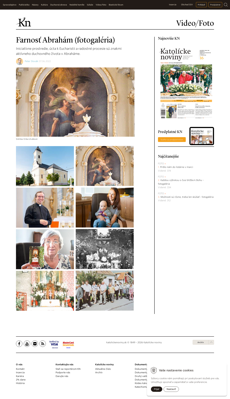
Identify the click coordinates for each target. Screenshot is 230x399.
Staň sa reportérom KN (68, 369)
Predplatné (215, 5)
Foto (161, 163)
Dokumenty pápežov (146, 369)
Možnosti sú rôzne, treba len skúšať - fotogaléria (187, 197)
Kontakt (20, 369)
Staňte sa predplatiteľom (172, 139)
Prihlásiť (201, 5)
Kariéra (20, 376)
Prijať (156, 389)
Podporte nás (63, 372)
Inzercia (172, 4)
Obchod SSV (187, 4)
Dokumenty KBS (143, 379)
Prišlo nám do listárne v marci (176, 167)
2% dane (21, 379)
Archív (200, 342)
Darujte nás (62, 376)
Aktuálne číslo (103, 369)
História (20, 383)
